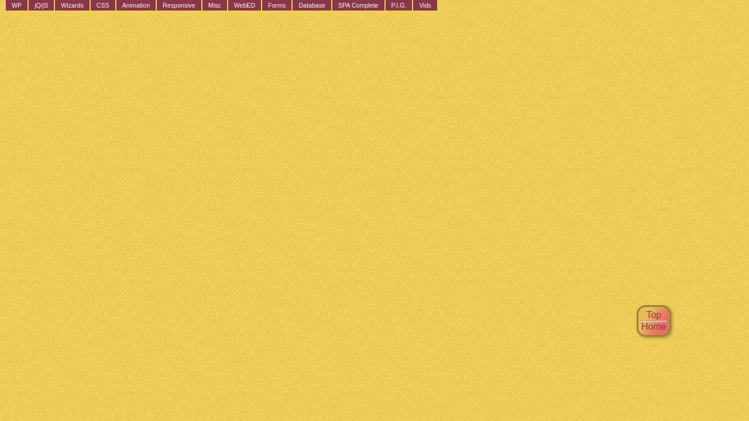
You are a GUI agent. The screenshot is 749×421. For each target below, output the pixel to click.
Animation (136, 5)
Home (653, 327)
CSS (103, 5)
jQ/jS (41, 5)
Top (653, 315)
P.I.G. (399, 5)
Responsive (179, 5)
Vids (425, 5)
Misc (214, 5)
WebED (245, 5)
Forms (277, 5)
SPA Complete (358, 5)
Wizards (72, 5)
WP (17, 5)
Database (311, 5)
